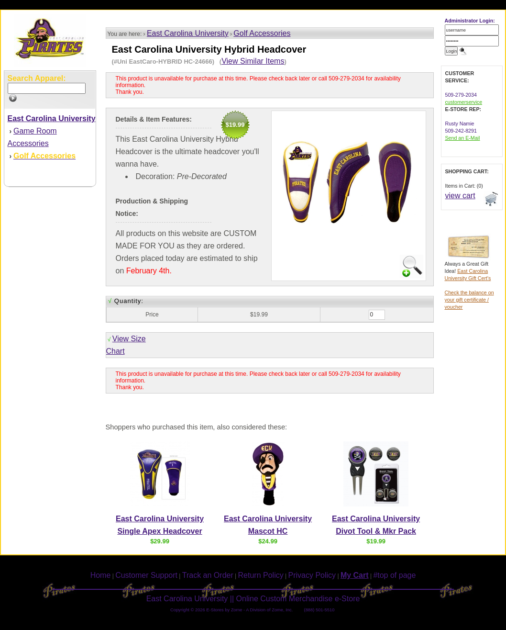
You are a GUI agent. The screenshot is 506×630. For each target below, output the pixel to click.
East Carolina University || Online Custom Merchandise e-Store (253, 599)
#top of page (394, 575)
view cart (460, 195)
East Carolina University (188, 33)
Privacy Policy (312, 575)
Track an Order (207, 575)
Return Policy (261, 575)
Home (100, 575)
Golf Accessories (261, 33)
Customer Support (146, 575)
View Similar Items (252, 61)
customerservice (464, 102)
